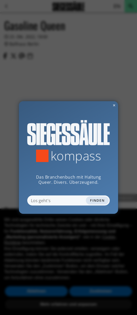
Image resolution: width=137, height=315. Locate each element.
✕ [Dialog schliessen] (101, 105)
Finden (97, 200)
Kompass (76, 156)
